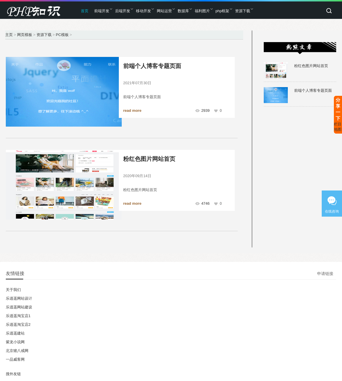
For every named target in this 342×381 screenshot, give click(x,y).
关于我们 (13, 289)
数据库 (183, 11)
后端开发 (122, 11)
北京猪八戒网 (17, 350)
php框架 (223, 11)
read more (132, 110)
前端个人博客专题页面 (152, 66)
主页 (9, 35)
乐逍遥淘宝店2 (18, 324)
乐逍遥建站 (15, 333)
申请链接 (325, 273)
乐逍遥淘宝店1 (18, 316)
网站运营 (164, 11)
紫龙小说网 (15, 342)
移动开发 (143, 11)
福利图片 (202, 11)
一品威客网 (15, 359)
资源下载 (242, 11)
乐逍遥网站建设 (19, 307)
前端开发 (101, 11)
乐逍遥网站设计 (19, 298)
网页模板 (24, 35)
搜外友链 (13, 374)
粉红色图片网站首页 (149, 159)
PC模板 (62, 35)
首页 (84, 11)
